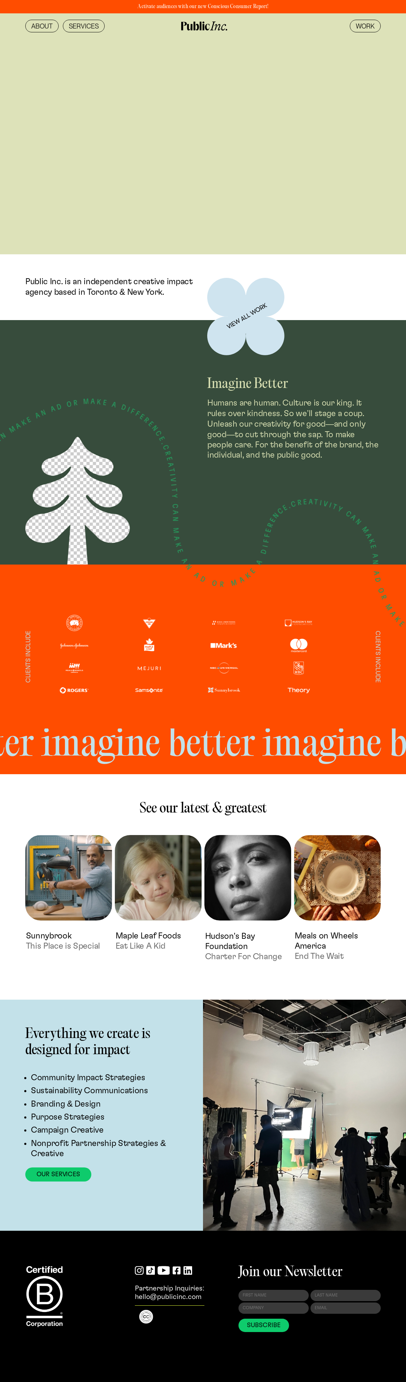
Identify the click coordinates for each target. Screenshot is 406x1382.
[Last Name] (345, 1295)
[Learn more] (245, 316)
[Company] (273, 1308)
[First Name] (273, 1295)
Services (84, 26)
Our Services (58, 1174)
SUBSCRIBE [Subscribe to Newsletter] (263, 1325)
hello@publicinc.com (168, 1296)
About (42, 26)
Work (365, 26)
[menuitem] (42, 26)
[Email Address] (345, 1308)
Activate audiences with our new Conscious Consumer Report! (202, 6)
